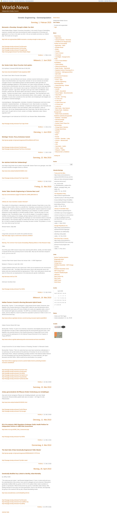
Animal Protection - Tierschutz (63, 39)
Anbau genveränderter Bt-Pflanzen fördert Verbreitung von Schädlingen (25, 392)
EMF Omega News (59, 270)
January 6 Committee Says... (61, 208)
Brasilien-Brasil (59, 47)
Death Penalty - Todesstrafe (62, 68)
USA (56, 144)
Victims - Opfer (59, 148)
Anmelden (101, 1)
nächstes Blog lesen (109, 1)
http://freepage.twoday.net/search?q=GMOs (13, 289)
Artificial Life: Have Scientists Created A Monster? (15, 201)
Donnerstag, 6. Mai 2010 (41, 445)
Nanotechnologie (59, 119)
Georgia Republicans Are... (61, 225)
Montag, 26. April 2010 (42, 469)
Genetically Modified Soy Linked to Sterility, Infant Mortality (21, 473)
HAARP (57, 89)
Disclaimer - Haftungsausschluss (63, 72)
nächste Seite (5, 512)
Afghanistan (58, 38)
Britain (57, 49)
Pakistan (57, 131)
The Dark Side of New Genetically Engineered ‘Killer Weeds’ (21, 450)
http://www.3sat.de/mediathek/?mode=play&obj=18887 (16, 72)
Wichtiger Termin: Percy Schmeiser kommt (16, 137)
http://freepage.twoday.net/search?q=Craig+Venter (15, 123)
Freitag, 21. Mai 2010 (42, 187)
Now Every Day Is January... (61, 238)
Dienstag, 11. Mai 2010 (42, 420)
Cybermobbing (59, 64)
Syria (56, 142)
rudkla (40, 55)
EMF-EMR (58, 74)
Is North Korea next (60, 102)
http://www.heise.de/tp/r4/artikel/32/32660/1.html (14, 171)
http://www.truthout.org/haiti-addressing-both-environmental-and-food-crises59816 (23, 339)
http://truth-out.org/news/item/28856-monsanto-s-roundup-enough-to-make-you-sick (24, 39)
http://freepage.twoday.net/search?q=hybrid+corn (15, 375)
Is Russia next (59, 104)
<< (115, 1)
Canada (57, 51)
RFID (56, 134)
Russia (57, 136)
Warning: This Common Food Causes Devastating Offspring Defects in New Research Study (26, 242)
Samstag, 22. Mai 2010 (42, 158)
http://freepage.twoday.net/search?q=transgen (14, 411)
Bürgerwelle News (59, 259)
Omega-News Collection (61, 127)
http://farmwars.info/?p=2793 (9, 276)
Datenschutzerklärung (61, 66)
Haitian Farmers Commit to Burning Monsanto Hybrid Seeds (21, 302)
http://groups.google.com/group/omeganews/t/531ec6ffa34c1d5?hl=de (20, 140)
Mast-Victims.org (58, 276)
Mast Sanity (57, 278)
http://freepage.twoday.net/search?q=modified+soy (15, 502)
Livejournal (58, 106)
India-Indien (58, 95)
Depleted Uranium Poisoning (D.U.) (64, 70)
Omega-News (58, 263)
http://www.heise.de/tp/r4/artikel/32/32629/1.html (14, 402)
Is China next (58, 98)
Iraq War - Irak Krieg (60, 97)
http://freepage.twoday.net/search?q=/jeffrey (13, 503)
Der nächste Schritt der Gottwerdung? (14, 162)
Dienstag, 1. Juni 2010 (42, 132)
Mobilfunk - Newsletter (61, 117)
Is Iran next (58, 100)
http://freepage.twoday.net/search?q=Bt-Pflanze (14, 409)
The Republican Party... (60, 193)
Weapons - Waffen (60, 150)
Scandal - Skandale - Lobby (62, 138)
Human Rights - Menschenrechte (64, 93)
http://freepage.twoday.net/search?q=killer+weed (14, 460)
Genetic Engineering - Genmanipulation (24, 1)
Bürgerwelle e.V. (58, 261)
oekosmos (57, 274)
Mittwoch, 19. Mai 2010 (42, 298)
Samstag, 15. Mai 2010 (42, 387)
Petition (57, 133)
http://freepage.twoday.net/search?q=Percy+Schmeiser (16, 149)
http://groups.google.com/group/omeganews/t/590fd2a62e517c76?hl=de (21, 453)
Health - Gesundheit (60, 91)
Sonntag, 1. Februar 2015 (41, 22)
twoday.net (5, 1)
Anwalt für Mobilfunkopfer (61, 272)
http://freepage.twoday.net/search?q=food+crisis (14, 369)
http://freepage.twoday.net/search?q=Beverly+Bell (15, 378)
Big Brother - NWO (60, 45)
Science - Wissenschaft (61, 140)
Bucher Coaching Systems (61, 257)
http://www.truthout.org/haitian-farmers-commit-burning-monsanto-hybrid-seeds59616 (24, 318)
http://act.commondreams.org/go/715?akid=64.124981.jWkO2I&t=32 (20, 194)
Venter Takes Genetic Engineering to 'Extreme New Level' (21, 191)
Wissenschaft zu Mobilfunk (62, 152)
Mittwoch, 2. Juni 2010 (42, 60)
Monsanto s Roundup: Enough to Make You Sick (18, 27)
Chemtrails (58, 55)
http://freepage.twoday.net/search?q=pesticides (14, 377)
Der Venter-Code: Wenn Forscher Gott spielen (17, 65)
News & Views (59, 121)
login (55, 27)
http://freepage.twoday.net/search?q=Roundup (14, 48)
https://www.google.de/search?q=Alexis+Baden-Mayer (16, 52)
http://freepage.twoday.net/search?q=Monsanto (14, 46)
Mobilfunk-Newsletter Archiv (61, 268)
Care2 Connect (59, 53)
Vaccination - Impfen (60, 146)
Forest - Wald (58, 79)
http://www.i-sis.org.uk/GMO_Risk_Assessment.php (15, 429)
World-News (15, 7)
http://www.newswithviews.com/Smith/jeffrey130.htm (15, 493)
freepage (11, 1)
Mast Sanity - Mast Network (62, 108)
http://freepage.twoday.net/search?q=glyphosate (14, 50)
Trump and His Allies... (60, 173)
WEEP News (57, 280)
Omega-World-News (60, 129)
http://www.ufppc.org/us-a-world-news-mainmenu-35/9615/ (17, 235)
